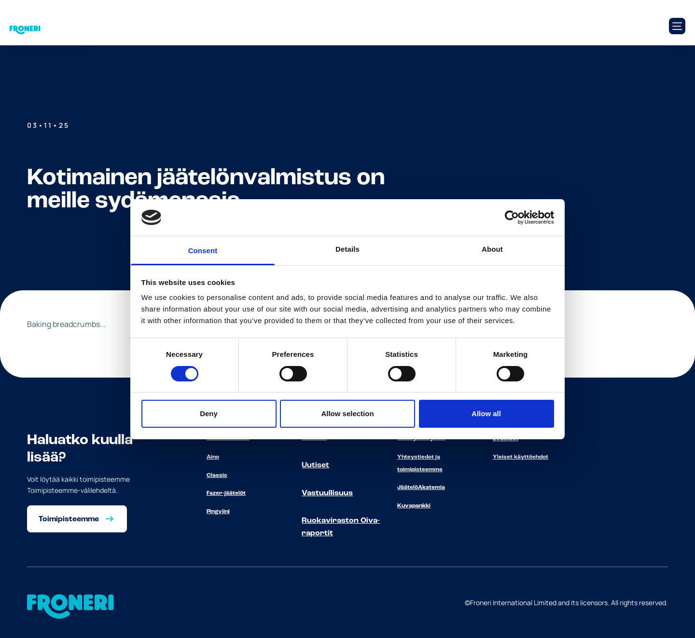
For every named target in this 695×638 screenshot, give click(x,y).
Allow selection (347, 413)
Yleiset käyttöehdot (520, 457)
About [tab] (492, 249)
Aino (213, 457)
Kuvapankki (414, 506)
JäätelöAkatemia (421, 487)
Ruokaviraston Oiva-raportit (341, 527)
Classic (217, 475)
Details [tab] (347, 249)
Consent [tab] (203, 250)
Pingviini (218, 512)
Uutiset (315, 465)
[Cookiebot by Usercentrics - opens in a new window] (512, 217)
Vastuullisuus (327, 493)
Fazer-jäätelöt (226, 493)
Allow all (486, 413)
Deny (209, 413)
